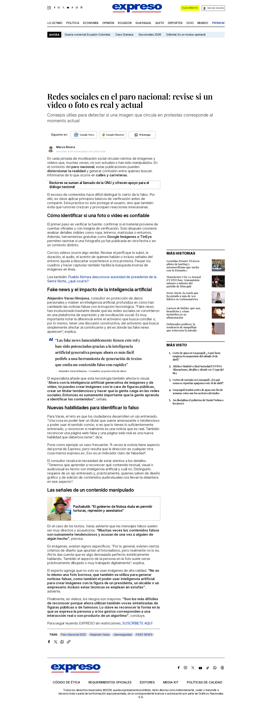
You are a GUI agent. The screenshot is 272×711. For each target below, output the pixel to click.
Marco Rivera (65, 147)
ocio (190, 22)
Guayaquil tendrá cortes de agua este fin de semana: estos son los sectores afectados (198, 391)
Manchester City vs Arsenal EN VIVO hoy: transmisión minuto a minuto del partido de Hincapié (184, 281)
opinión (108, 22)
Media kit (170, 682)
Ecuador (125, 22)
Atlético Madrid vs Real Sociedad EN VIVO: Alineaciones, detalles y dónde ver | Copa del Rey (198, 369)
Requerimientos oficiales (109, 682)
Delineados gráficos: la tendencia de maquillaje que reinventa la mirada (182, 327)
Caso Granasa (124, 34)
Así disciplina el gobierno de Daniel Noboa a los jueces (198, 401)
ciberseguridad (123, 634)
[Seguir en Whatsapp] (142, 134)
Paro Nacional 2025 (73, 634)
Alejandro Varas (100, 634)
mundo (202, 22)
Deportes (175, 22)
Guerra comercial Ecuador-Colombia (87, 34)
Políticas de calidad (204, 682)
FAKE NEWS (144, 634)
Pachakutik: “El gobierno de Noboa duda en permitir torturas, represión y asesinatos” (112, 509)
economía (91, 22)
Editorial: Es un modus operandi (185, 34)
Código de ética (66, 682)
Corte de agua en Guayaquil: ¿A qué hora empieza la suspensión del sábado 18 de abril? (196, 356)
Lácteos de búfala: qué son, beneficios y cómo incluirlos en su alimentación (184, 312)
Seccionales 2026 (149, 34)
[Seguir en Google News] (83, 134)
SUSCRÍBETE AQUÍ (137, 623)
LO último (55, 22)
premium (218, 22)
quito (159, 22)
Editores (147, 682)
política (72, 22)
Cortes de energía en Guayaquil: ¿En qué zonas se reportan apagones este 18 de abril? (198, 381)
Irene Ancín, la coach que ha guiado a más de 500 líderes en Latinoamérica (182, 296)
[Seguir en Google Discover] (112, 134)
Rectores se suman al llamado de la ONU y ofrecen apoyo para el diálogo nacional (99, 185)
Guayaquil (143, 22)
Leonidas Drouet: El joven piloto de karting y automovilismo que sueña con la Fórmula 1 (183, 265)
